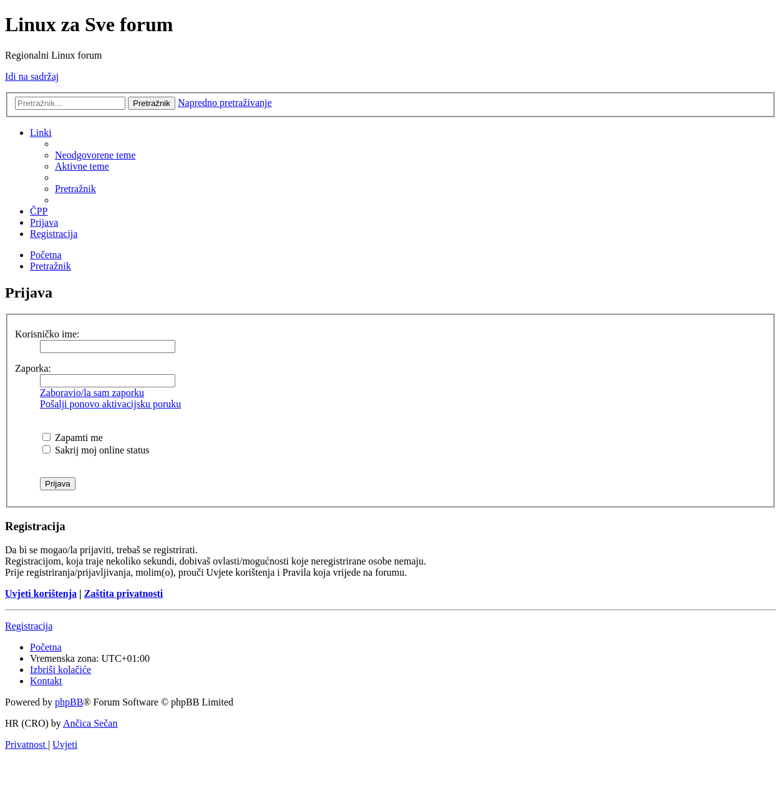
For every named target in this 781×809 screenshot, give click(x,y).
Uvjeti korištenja (41, 593)
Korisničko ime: (47, 334)
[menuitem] (95, 155)
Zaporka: (33, 368)
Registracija (28, 626)
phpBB (69, 702)
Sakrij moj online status (96, 450)
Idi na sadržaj (32, 76)
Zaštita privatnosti (123, 593)
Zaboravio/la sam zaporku (92, 392)
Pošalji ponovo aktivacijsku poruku (110, 404)
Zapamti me (72, 437)
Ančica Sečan (90, 723)
